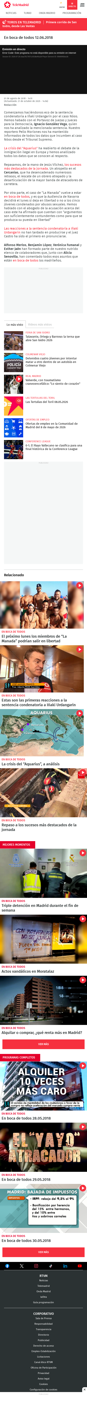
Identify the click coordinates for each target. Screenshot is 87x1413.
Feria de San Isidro (38, 332)
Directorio (43, 1335)
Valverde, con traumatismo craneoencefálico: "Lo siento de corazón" (13, 384)
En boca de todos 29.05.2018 (43, 1147)
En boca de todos (13, 631)
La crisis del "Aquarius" (21, 148)
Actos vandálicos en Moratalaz (43, 939)
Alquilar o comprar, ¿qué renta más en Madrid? (43, 1000)
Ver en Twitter (21, 1266)
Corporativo (43, 1313)
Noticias (11, 13)
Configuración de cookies (43, 1389)
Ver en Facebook (7, 1266)
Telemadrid (43, 1286)
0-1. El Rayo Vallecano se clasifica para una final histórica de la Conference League (13, 449)
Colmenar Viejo (35, 354)
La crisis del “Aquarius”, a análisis (42, 732)
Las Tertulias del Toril (40, 398)
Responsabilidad (43, 1324)
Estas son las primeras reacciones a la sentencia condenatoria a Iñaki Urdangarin (42, 668)
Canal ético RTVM (43, 1362)
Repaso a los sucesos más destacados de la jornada (43, 792)
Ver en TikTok (51, 1266)
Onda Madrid (47, 13)
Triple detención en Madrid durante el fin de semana (43, 873)
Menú (82, 5)
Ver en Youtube (80, 1266)
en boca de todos (16, 196)
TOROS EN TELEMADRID (24, 22)
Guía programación (43, 1302)
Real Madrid (33, 376)
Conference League (38, 441)
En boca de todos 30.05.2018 (43, 1208)
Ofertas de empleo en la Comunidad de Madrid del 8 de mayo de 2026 (13, 427)
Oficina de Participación (43, 1368)
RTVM (44, 1276)
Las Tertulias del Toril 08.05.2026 (13, 406)
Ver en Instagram (36, 1266)
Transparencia (43, 1329)
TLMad (27, 13)
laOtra (43, 1297)
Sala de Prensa (44, 1318)
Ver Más (43, 1044)
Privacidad (43, 1373)
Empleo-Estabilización (44, 1351)
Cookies (43, 1384)
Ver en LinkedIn (65, 1266)
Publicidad (43, 1340)
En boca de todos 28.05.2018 (43, 1086)
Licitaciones (43, 1357)
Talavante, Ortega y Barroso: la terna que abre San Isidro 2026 (13, 340)
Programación (72, 13)
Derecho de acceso (43, 1346)
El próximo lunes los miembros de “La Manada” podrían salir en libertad (42, 604)
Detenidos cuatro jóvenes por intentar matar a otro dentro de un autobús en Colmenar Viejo (13, 362)
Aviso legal (43, 1379)
